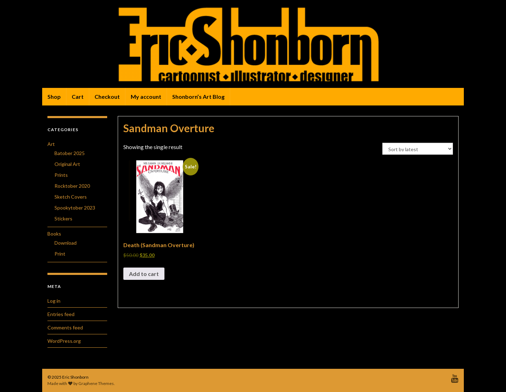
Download (65, 243)
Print (59, 254)
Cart (78, 96)
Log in (53, 301)
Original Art (67, 164)
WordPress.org (64, 341)
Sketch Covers (70, 197)
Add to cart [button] (144, 273)
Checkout (107, 96)
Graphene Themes (96, 383)
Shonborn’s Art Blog (198, 96)
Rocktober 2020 (72, 186)
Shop (54, 96)
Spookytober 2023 (74, 208)
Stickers (63, 218)
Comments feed (65, 327)
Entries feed (60, 314)
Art (51, 144)
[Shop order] (417, 149)
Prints (61, 175)
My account (146, 96)
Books (54, 234)
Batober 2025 (69, 153)
